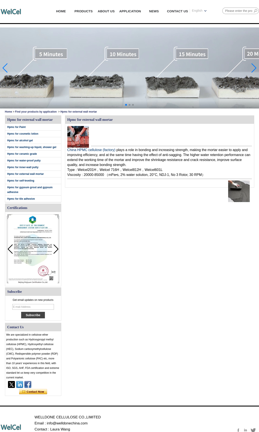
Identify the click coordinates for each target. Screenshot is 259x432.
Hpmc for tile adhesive (21, 198)
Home (8, 111)
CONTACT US (177, 11)
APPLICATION (130, 11)
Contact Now (33, 392)
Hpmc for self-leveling (20, 180)
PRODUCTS (83, 11)
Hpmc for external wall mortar (25, 173)
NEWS (154, 11)
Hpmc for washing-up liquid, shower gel (31, 147)
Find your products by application (36, 111)
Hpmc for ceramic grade (22, 153)
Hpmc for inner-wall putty (23, 167)
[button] (126, 105)
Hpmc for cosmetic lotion (22, 133)
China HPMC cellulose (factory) (92, 150)
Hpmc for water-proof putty (24, 160)
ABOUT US (106, 11)
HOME (61, 11)
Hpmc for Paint (16, 127)
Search (255, 11)
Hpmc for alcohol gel (20, 140)
